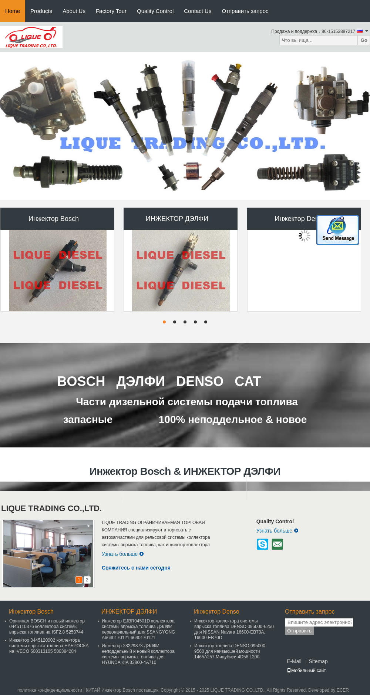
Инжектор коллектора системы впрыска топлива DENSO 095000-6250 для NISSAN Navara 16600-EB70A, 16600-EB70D (234, 629)
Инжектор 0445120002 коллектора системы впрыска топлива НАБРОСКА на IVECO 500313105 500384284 (48, 646)
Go (363, 40)
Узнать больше (123, 554)
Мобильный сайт (306, 670)
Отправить (299, 631)
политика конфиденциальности (49, 690)
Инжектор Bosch (53, 218)
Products (41, 11)
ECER (343, 690)
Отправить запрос (245, 11)
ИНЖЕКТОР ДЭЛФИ (177, 218)
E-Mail (294, 661)
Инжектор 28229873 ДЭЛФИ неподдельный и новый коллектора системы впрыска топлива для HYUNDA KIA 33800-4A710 (138, 654)
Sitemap (318, 661)
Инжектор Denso (300, 218)
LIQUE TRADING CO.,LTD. (51, 508)
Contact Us (197, 11)
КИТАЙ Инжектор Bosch (110, 690)
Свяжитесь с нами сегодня (136, 568)
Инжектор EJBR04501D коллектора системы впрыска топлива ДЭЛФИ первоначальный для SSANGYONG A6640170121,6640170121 (138, 629)
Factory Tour (111, 11)
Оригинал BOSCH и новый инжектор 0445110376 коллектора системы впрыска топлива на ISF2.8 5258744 (47, 626)
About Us (74, 11)
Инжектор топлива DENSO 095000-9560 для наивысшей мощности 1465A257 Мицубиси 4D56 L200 (230, 651)
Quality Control (155, 11)
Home (12, 11)
